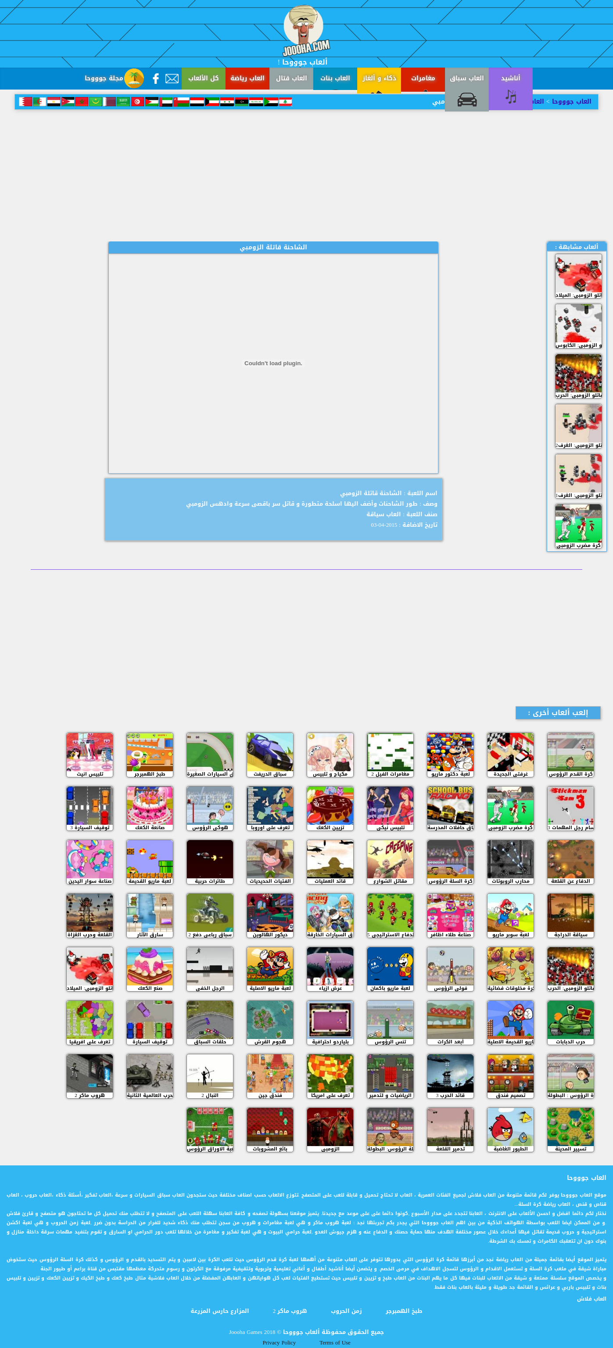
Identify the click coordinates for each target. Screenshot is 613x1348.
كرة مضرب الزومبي (578, 545)
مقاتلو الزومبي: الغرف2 (579, 445)
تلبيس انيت (90, 774)
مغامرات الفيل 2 (390, 774)
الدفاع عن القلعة (570, 881)
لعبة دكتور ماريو (450, 774)
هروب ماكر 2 (90, 1095)
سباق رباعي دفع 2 (210, 935)
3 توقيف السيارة (89, 827)
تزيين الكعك (330, 827)
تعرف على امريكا (330, 1095)
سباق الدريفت (270, 774)
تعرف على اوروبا (270, 827)
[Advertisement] (306, 175)
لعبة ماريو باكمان (390, 988)
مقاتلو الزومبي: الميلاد (579, 295)
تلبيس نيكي (390, 827)
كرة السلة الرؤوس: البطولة (390, 1149)
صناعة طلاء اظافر (450, 935)
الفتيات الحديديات (270, 881)
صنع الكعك (150, 988)
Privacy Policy (279, 1342)
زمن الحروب (346, 1311)
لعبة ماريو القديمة (150, 881)
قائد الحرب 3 (450, 1095)
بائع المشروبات (270, 1149)
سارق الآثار (150, 935)
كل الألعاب (203, 78)
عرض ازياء (330, 988)
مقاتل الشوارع (390, 881)
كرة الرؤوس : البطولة (571, 1095)
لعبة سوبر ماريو (510, 935)
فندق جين (270, 1095)
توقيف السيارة (150, 1042)
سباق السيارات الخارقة (330, 935)
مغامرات (423, 78)
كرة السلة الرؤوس (451, 881)
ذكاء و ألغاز (379, 78)
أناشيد (510, 78)
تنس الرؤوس (390, 1042)
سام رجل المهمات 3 (571, 827)
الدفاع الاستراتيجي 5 (390, 935)
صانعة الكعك (150, 827)
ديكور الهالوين (270, 935)
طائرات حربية (210, 881)
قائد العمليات (330, 881)
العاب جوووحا (570, 102)
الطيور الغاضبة (511, 1149)
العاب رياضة (247, 78)
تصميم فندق (510, 1095)
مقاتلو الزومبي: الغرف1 (579, 495)
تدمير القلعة (450, 1149)
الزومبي (330, 1149)
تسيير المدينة (570, 1149)
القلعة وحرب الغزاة (90, 935)
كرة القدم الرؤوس (571, 774)
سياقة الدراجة (571, 935)
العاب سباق (467, 78)
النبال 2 (210, 1095)
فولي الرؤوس (450, 988)
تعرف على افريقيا (89, 1042)
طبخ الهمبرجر (149, 774)
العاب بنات (335, 78)
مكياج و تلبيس (330, 774)
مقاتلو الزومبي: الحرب (579, 395)
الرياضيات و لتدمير (390, 1095)
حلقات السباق (210, 1042)
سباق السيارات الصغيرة (210, 774)
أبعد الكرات (450, 1042)
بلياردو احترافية (330, 1042)
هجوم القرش (270, 1042)
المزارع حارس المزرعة (219, 1311)
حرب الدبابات (570, 1042)
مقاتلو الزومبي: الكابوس (579, 345)
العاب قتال (291, 78)
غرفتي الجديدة (511, 774)
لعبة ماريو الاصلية (270, 988)
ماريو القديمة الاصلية (511, 1042)
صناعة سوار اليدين (89, 881)
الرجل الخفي (210, 988)
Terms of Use (334, 1342)
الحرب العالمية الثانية (150, 1095)
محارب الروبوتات (511, 881)
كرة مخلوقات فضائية (511, 988)
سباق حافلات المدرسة (450, 827)
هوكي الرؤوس (210, 827)
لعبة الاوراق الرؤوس (210, 1149)
